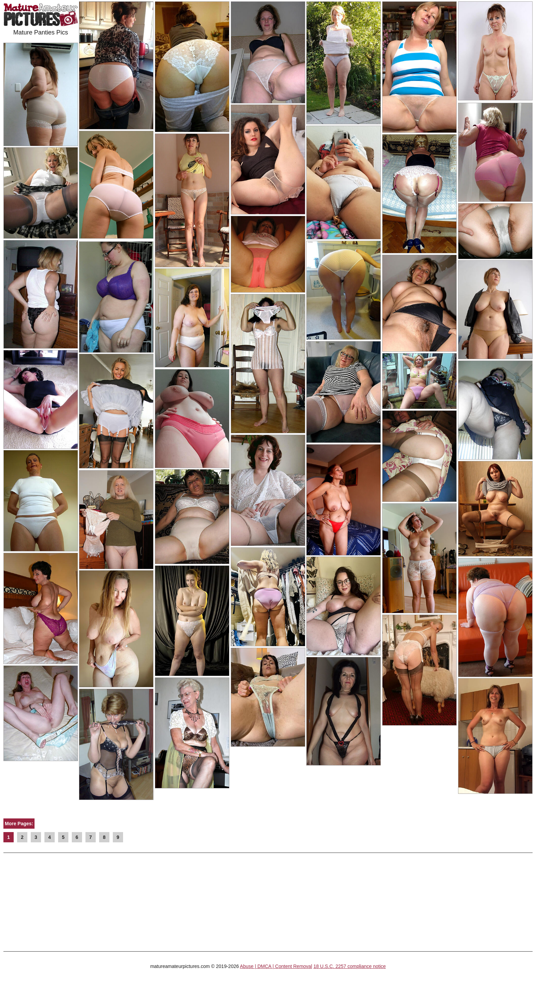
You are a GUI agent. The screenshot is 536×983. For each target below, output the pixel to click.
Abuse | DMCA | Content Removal (276, 966)
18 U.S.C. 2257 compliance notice (349, 966)
